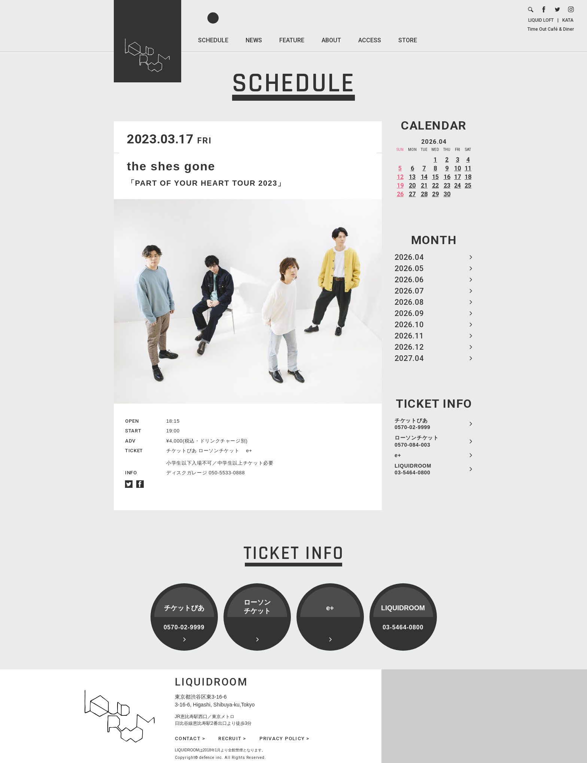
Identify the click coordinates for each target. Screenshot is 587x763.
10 (457, 168)
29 (435, 194)
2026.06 (409, 279)
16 (447, 176)
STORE (407, 40)
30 (447, 194)
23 (447, 185)
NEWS (254, 40)
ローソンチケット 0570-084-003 (417, 441)
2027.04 (409, 358)
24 (457, 185)
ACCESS (369, 40)
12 (400, 176)
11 (468, 168)
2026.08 (409, 302)
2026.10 (409, 324)
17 (457, 176)
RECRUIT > (232, 738)
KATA (568, 20)
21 (424, 185)
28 (424, 194)
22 (435, 185)
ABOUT (331, 40)
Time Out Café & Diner (550, 29)
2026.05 (409, 268)
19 (400, 185)
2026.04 (409, 257)
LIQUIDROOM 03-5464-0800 (413, 469)
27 (412, 194)
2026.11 (409, 336)
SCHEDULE (213, 40)
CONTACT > (190, 738)
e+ (398, 455)
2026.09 (409, 313)
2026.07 (409, 291)
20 (412, 185)
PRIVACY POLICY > (284, 738)
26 (400, 194)
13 (412, 176)
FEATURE (291, 40)
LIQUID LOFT (541, 20)
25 (468, 185)
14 (424, 176)
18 (468, 176)
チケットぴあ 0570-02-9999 (413, 423)
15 (435, 176)
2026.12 (409, 347)
